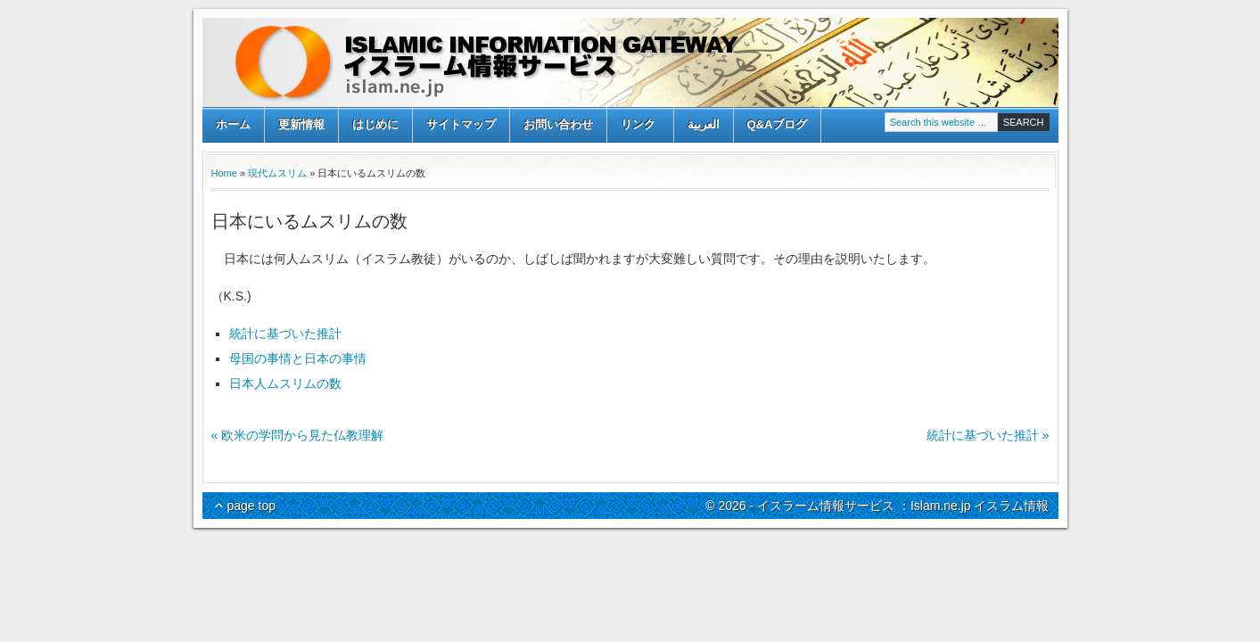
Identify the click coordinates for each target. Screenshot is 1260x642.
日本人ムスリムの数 (285, 383)
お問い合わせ (558, 124)
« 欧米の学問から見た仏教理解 (297, 435)
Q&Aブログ (777, 124)
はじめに (375, 124)
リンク (638, 126)
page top (251, 505)
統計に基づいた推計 (285, 333)
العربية (704, 124)
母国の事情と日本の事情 (297, 358)
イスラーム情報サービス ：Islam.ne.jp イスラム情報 (630, 62)
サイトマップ (461, 124)
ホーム (233, 124)
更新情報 (301, 124)
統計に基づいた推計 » (988, 435)
